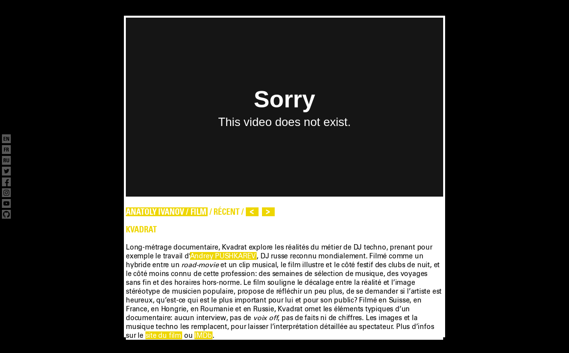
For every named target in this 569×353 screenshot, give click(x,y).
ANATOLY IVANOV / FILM (166, 211)
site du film (163, 335)
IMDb (203, 335)
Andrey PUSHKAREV (223, 256)
